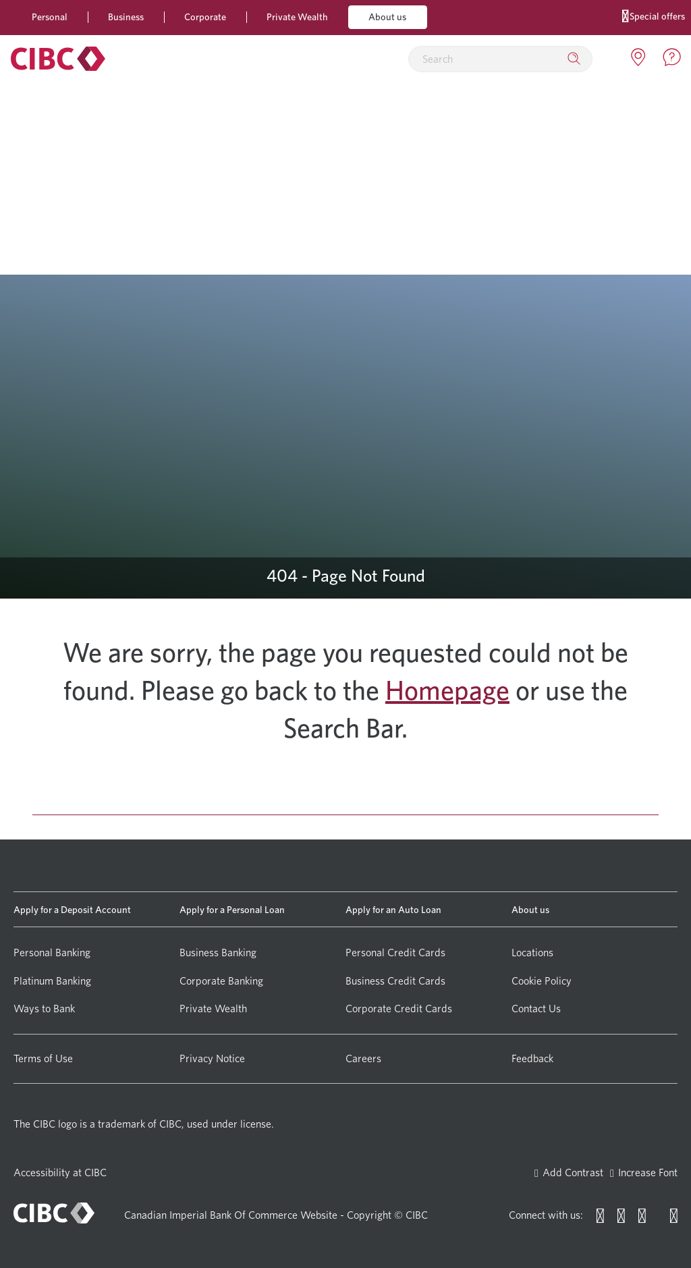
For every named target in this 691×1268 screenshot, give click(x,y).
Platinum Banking (52, 980)
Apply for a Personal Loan (232, 909)
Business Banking (217, 952)
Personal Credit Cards (395, 952)
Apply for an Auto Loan (393, 909)
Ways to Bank (44, 1008)
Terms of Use (43, 1058)
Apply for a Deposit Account (72, 909)
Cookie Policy (542, 980)
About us (387, 16)
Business (126, 16)
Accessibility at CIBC (60, 1172)
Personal (49, 16)
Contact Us (536, 1008)
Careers (363, 1058)
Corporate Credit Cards (399, 1008)
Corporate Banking (221, 980)
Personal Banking (51, 952)
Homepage (447, 690)
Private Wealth (297, 16)
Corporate (205, 16)
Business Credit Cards (395, 980)
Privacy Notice (212, 1058)
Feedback (532, 1058)
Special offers (653, 15)
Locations (532, 952)
